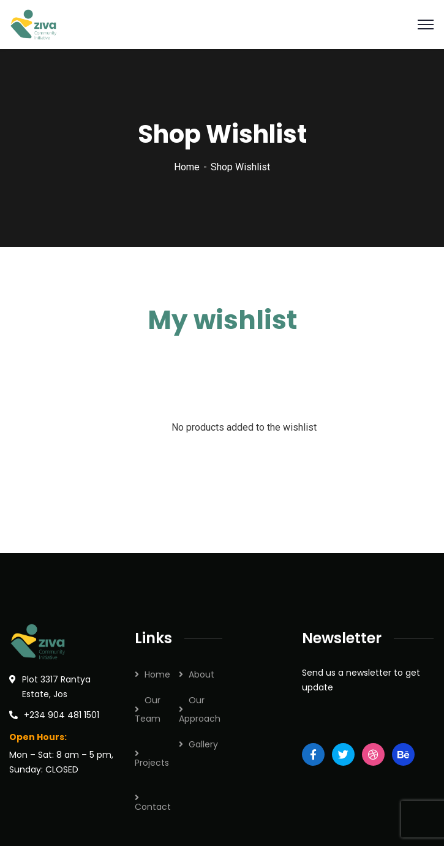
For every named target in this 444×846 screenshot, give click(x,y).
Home (187, 167)
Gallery (203, 744)
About (201, 674)
